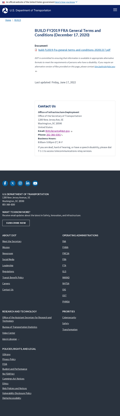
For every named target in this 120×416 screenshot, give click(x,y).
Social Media (8, 261)
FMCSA (65, 255)
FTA (64, 267)
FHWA (65, 249)
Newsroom (7, 255)
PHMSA (66, 303)
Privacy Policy (9, 360)
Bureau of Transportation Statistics (19, 328)
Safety (65, 325)
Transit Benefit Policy (13, 279)
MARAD (66, 279)
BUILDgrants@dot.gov (58, 132)
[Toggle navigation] (115, 10)
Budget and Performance (14, 370)
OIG (64, 291)
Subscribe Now (16, 224)
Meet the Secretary (11, 243)
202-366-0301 (54, 136)
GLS (64, 273)
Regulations (8, 273)
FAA (64, 243)
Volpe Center (8, 334)
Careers (6, 285)
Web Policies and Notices (14, 390)
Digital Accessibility (11, 399)
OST (64, 297)
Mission (6, 249)
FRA (64, 261)
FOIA (4, 365)
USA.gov (6, 356)
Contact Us (7, 291)
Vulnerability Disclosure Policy (16, 394)
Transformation (70, 331)
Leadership (7, 267)
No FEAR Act (8, 375)
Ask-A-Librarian (11, 340)
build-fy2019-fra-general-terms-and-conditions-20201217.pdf (74, 51)
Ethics (5, 385)
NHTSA (65, 285)
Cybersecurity (69, 319)
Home (8, 21)
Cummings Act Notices (13, 380)
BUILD (17, 21)
